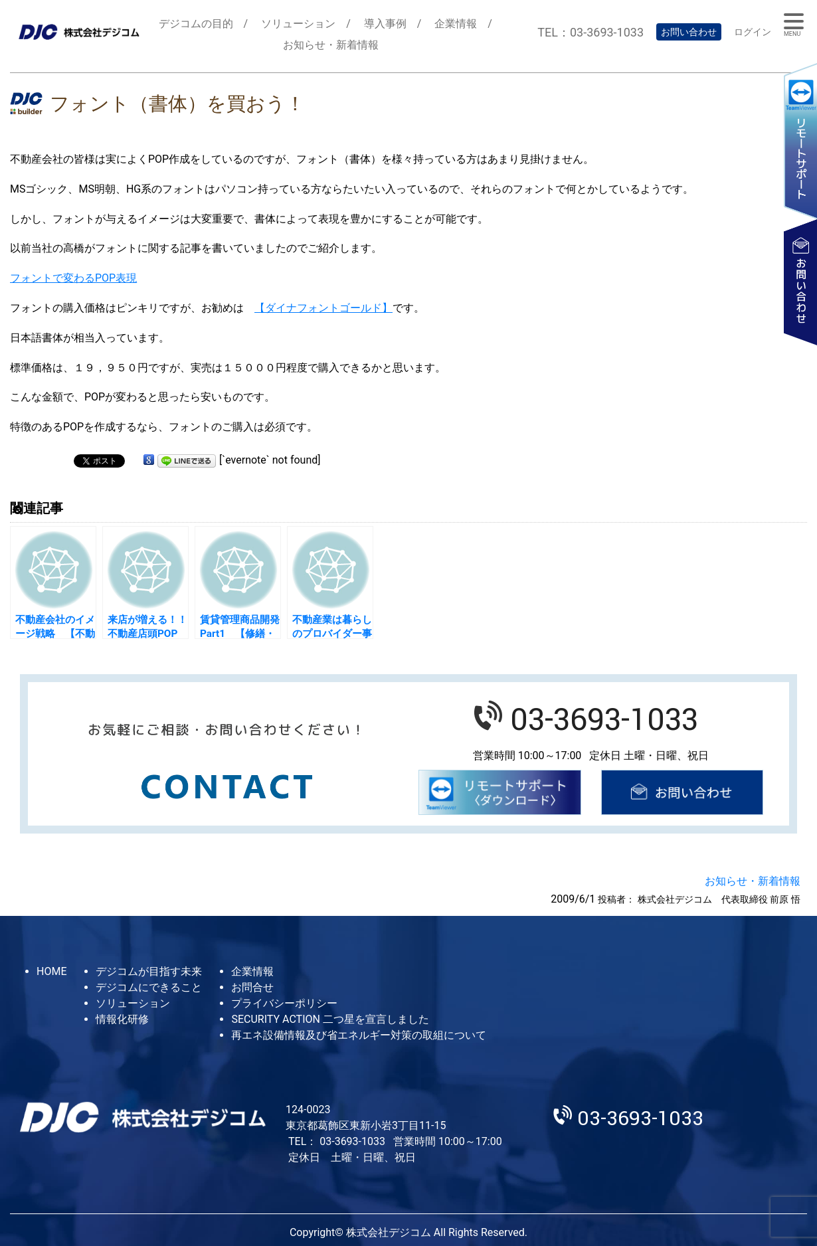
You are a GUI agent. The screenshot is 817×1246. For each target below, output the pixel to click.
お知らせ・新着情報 (331, 45)
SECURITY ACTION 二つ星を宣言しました (329, 1019)
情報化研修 (122, 1019)
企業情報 (455, 23)
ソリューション (298, 23)
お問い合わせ (689, 32)
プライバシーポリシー (284, 1003)
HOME (51, 971)
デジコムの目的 (196, 23)
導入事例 (385, 23)
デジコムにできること (149, 987)
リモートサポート (800, 140)
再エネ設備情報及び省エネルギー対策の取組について (358, 1035)
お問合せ (252, 987)
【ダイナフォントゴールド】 (323, 308)
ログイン (752, 32)
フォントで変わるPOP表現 (73, 278)
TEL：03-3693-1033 (590, 32)
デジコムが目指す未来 (149, 971)
